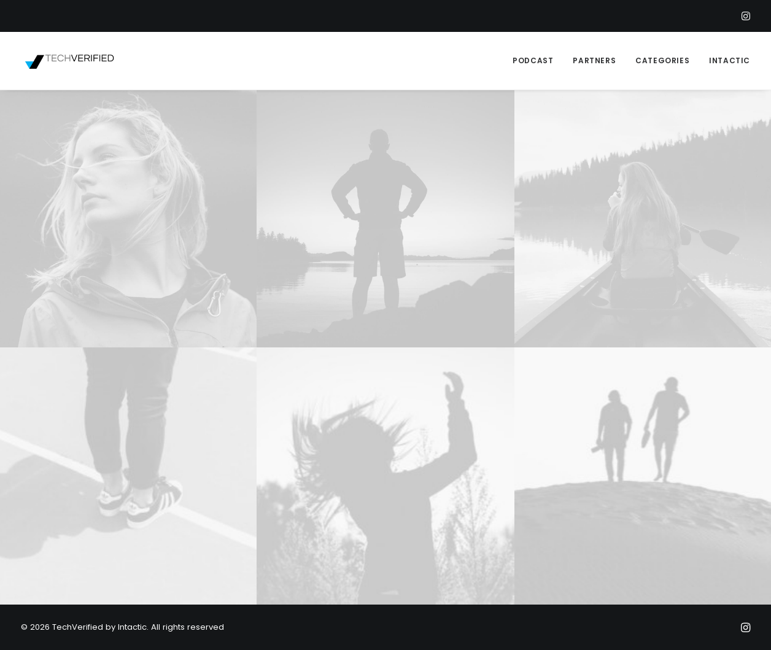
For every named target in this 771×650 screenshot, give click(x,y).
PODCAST (533, 60)
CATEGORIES (662, 60)
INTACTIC (729, 60)
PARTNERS (594, 60)
